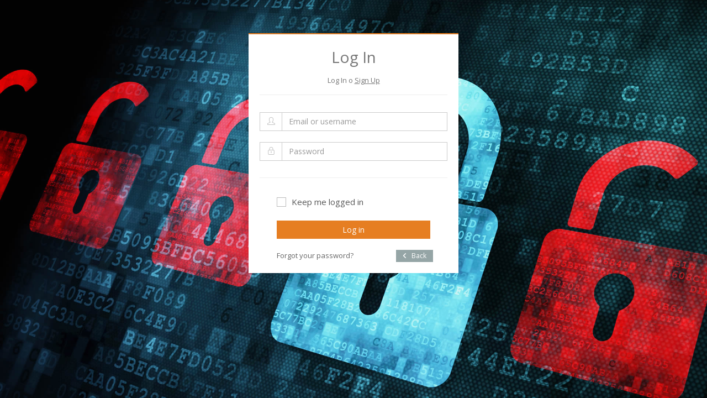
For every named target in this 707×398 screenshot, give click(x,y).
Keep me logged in (320, 201)
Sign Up (367, 80)
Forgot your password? (315, 255)
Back (414, 255)
